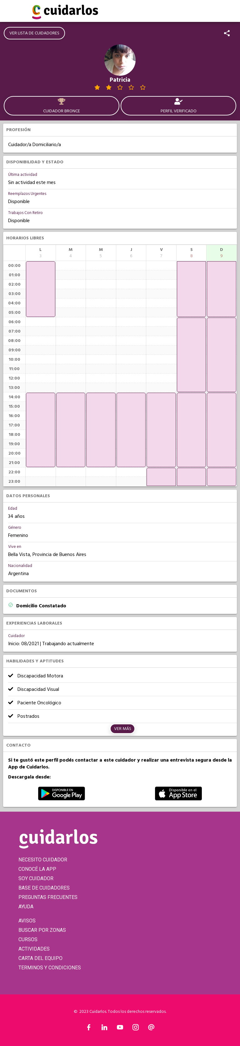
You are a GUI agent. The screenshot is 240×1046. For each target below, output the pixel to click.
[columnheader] (40, 253)
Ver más (122, 729)
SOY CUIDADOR (35, 878)
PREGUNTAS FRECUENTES (48, 897)
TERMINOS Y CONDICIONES (49, 968)
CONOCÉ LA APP (37, 869)
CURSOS (28, 939)
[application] (40, 289)
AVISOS (27, 921)
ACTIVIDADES (34, 949)
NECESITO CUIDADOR (42, 860)
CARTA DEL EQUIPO (40, 958)
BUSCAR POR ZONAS (42, 930)
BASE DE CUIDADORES (44, 888)
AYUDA (25, 907)
